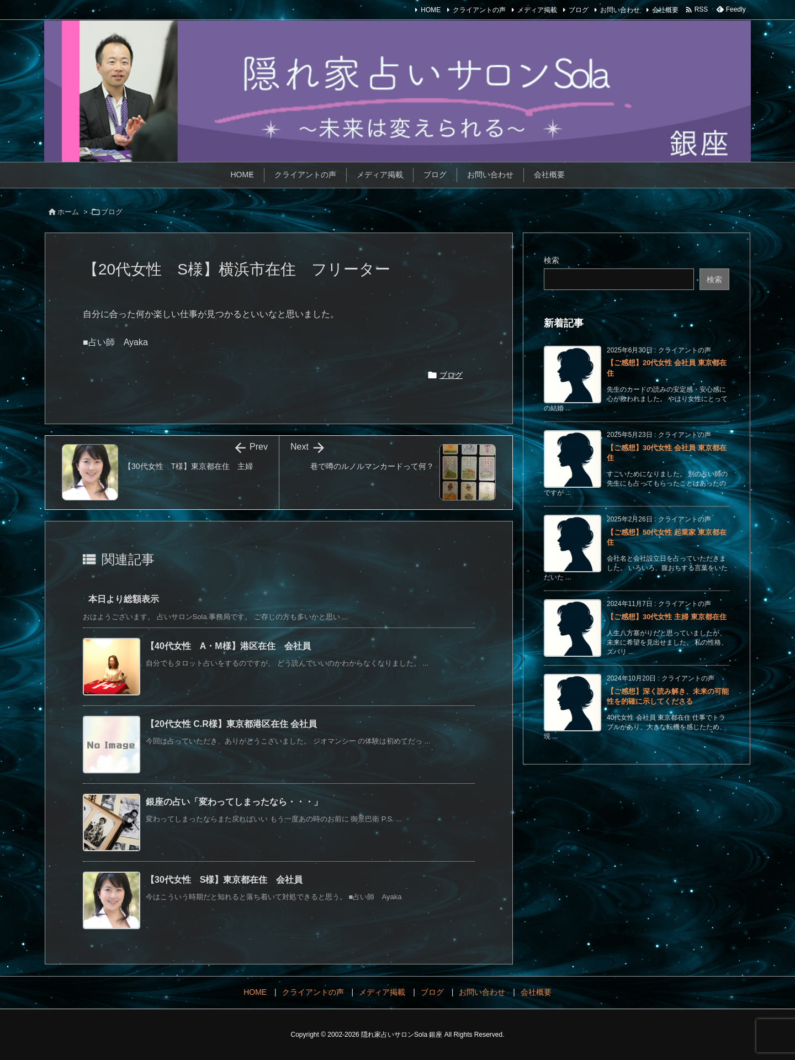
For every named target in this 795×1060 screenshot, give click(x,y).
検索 (551, 260)
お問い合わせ (620, 10)
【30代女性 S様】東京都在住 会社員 (224, 879)
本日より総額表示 (123, 599)
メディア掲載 (537, 10)
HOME (431, 10)
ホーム (68, 212)
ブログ (579, 10)
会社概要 (665, 10)
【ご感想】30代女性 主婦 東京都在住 (667, 617)
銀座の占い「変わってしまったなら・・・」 (234, 801)
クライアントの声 (479, 10)
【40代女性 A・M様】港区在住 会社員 (228, 646)
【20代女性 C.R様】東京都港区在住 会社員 (231, 724)
